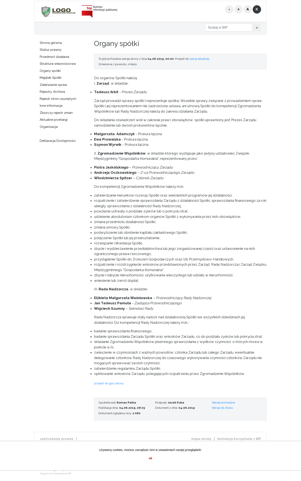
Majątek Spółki (50, 78)
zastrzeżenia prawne (56, 439)
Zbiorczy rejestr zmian (56, 113)
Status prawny (50, 50)
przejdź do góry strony (109, 383)
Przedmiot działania (54, 57)
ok (150, 458)
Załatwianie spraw (53, 85)
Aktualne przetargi (54, 120)
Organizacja (49, 127)
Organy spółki (50, 71)
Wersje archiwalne (223, 402)
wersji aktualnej (199, 58)
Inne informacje (51, 106)
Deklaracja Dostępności (58, 141)
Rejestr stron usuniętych (58, 99)
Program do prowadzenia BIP (55, 473)
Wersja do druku (222, 407)
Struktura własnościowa (58, 64)
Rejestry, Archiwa (52, 92)
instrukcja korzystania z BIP (239, 439)
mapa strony (201, 439)
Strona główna (51, 43)
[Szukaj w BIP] (228, 28)
